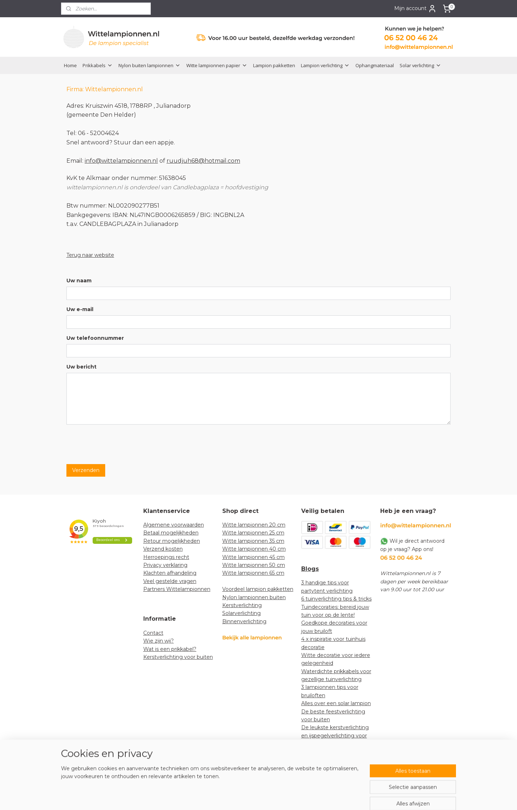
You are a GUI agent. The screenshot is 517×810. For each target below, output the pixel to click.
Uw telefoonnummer (95, 338)
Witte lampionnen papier (216, 65)
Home (70, 65)
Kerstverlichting (242, 605)
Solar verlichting (420, 65)
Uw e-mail (79, 309)
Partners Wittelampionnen (176, 589)
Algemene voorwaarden (173, 525)
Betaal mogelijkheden (171, 532)
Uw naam (79, 280)
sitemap (236, 796)
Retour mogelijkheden (171, 541)
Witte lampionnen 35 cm (253, 541)
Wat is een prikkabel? (169, 649)
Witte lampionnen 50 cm (253, 565)
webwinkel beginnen (276, 796)
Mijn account (415, 8)
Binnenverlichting (244, 621)
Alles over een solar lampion (336, 703)
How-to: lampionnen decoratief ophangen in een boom (336, 760)
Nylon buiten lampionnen (149, 65)
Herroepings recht (166, 557)
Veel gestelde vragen (169, 581)
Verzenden (85, 470)
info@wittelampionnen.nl (121, 160)
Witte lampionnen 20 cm (253, 525)
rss (249, 796)
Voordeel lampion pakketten (257, 589)
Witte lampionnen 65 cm (253, 573)
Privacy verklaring (165, 565)
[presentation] (121, 444)
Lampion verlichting (325, 65)
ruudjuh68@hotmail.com (203, 160)
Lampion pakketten (274, 65)
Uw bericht (81, 367)
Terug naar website (90, 255)
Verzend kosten (163, 549)
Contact (153, 633)
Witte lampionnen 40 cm (254, 549)
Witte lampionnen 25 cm (253, 532)
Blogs (310, 568)
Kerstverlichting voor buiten (178, 657)
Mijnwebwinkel (339, 796)
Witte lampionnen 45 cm (253, 557)
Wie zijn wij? (158, 641)
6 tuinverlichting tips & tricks (336, 599)
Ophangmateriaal (374, 65)
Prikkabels (98, 65)
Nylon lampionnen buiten (254, 597)
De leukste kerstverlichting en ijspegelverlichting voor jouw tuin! (335, 735)
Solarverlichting (241, 613)
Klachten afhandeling (169, 573)
